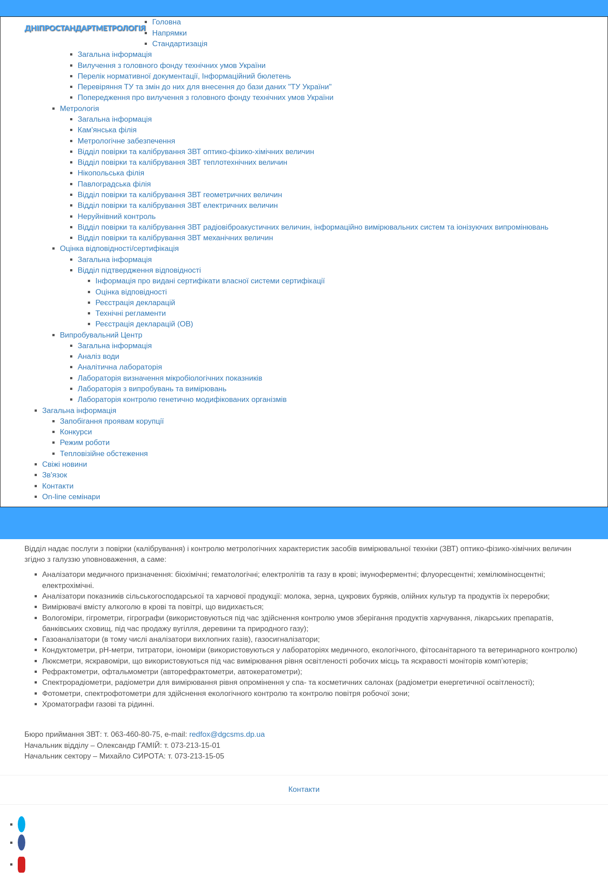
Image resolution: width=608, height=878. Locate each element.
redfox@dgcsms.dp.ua (227, 734)
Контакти (304, 789)
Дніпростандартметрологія (84, 27)
